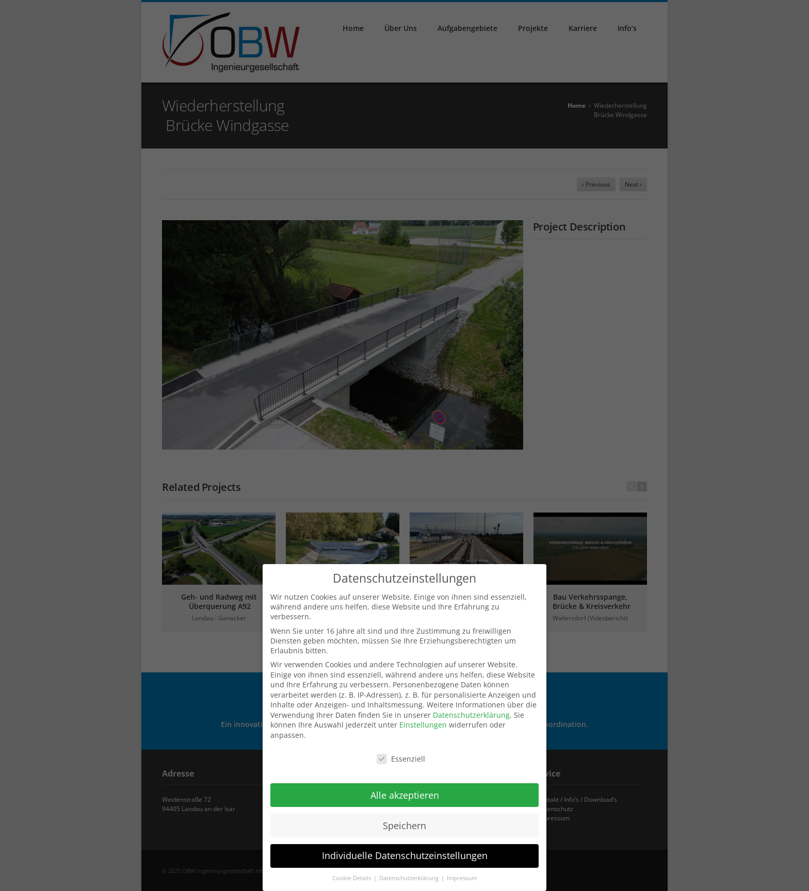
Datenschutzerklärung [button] (409, 873)
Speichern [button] (404, 820)
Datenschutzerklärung (471, 709)
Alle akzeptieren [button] (404, 789)
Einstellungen (423, 719)
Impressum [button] (462, 873)
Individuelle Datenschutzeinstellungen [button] (405, 850)
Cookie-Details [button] (352, 873)
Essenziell (401, 753)
